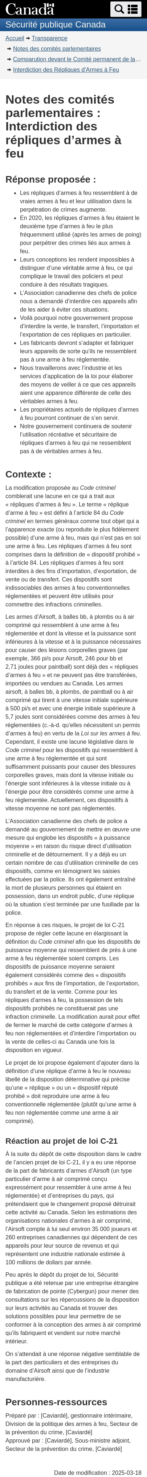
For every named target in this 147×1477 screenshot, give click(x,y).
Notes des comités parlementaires (57, 49)
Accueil (14, 38)
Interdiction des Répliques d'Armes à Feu (66, 70)
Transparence (50, 38)
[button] (126, 9)
